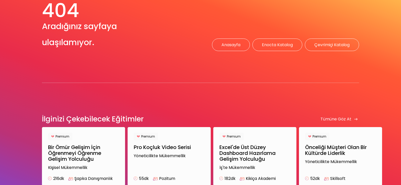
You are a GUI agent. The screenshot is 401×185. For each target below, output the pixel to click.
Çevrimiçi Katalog (332, 45)
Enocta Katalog (277, 45)
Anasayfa (230, 45)
